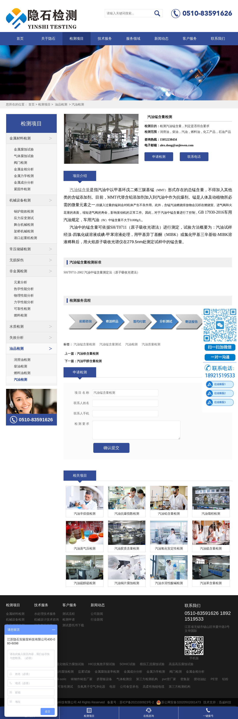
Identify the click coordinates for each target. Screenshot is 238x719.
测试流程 (68, 613)
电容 (112, 686)
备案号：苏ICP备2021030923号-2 (130, 702)
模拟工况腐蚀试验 (152, 664)
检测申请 (68, 619)
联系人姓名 (81, 403)
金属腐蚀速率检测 (107, 671)
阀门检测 (20, 162)
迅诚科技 (225, 702)
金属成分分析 (24, 182)
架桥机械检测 (24, 231)
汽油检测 (78, 104)
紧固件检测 (22, 189)
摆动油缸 (200, 679)
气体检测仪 (124, 679)
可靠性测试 (65, 686)
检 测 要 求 (82, 423)
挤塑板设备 (104, 679)
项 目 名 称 (82, 392)
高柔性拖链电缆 (153, 686)
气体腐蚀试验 (24, 156)
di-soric (61, 679)
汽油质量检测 (151, 344)
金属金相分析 (24, 169)
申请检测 (158, 156)
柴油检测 (20, 366)
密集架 (185, 679)
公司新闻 (97, 613)
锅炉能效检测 (24, 211)
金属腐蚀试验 (24, 149)
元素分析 (20, 282)
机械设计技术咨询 (46, 619)
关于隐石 (48, 38)
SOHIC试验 (127, 664)
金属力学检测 (24, 176)
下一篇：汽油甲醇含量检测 (83, 361)
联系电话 (194, 156)
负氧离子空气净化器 (91, 686)
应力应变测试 (24, 218)
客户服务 (190, 38)
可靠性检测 (22, 309)
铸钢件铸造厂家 (81, 679)
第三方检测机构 (147, 679)
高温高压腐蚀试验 (181, 664)
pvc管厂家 (169, 679)
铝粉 (225, 679)
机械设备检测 (15, 619)
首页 (20, 38)
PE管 (214, 679)
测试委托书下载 (73, 625)
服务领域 (133, 38)
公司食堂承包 (129, 686)
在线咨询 (148, 712)
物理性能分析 (24, 295)
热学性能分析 (24, 289)
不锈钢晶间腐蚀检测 (60, 671)
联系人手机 (81, 413)
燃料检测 (20, 315)
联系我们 (218, 38)
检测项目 (76, 38)
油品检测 (61, 104)
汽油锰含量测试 (110, 344)
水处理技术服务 (45, 613)
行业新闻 (97, 619)
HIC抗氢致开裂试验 (101, 664)
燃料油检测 (22, 373)
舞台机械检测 (24, 224)
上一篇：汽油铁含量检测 (82, 353)
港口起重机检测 (25, 238)
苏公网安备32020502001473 (179, 702)
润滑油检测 (22, 359)
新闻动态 (161, 38)
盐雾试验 (84, 671)
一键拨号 (208, 712)
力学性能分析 (24, 302)
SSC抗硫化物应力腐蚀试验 (65, 664)
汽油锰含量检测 (84, 344)
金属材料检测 (15, 613)
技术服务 (105, 38)
